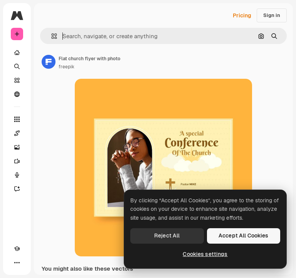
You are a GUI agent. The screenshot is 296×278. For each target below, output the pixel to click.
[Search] (17, 66)
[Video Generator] (17, 161)
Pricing (242, 15)
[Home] (17, 52)
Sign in (271, 15)
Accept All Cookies (244, 235)
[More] (17, 262)
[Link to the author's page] (49, 62)
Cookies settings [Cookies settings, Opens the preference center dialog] (205, 254)
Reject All (167, 235)
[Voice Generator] (17, 175)
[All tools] (17, 119)
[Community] (17, 94)
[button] (51, 36)
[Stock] (17, 80)
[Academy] (17, 248)
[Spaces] (17, 133)
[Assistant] (17, 189)
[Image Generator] (17, 147)
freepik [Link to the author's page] (66, 67)
